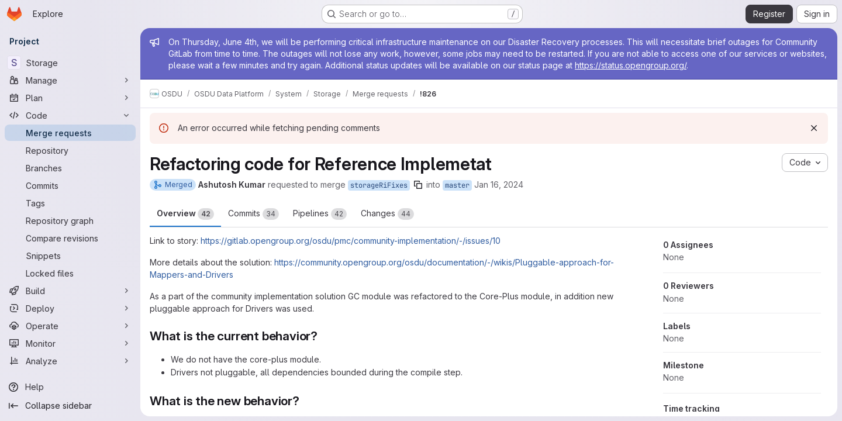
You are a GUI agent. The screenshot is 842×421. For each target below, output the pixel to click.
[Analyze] (70, 361)
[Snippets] (70, 255)
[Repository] (70, 150)
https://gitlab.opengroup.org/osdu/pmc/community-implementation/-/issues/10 (351, 241)
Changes (387, 214)
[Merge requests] (70, 133)
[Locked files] (70, 273)
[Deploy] (70, 308)
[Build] (70, 290)
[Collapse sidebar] (70, 406)
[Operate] (70, 326)
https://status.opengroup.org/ (630, 65)
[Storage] (70, 62)
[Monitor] (70, 343)
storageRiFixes (379, 185)
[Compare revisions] (70, 238)
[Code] (70, 115)
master (457, 185)
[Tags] (70, 203)
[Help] (70, 387)
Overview (185, 214)
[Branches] (70, 168)
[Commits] (70, 185)
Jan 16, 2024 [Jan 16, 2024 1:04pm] (498, 184)
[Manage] (70, 80)
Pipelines (320, 214)
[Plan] (70, 97)
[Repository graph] (70, 220)
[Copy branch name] (418, 185)
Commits (253, 214)
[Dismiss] (814, 128)
